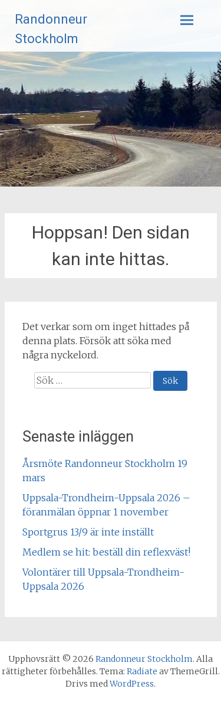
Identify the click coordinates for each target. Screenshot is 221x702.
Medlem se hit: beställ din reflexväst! (106, 552)
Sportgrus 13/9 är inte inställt (88, 532)
